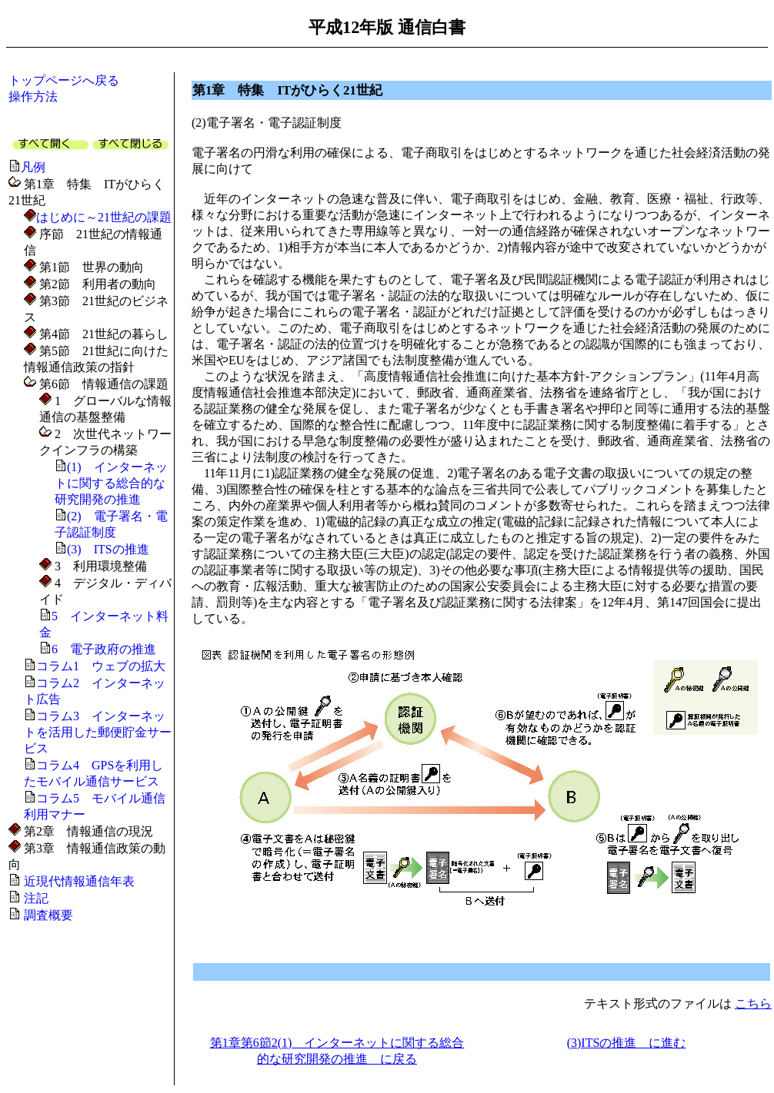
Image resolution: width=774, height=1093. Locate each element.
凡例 (33, 167)
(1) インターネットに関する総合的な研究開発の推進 (111, 483)
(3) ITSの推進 (108, 549)
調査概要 (48, 915)
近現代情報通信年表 (79, 881)
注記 (36, 898)
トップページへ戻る (63, 80)
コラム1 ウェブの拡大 (100, 666)
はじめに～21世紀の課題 (104, 217)
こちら (753, 1003)
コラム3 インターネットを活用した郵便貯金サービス (98, 732)
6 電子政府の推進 (104, 649)
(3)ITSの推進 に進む (626, 1042)
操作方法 (33, 96)
